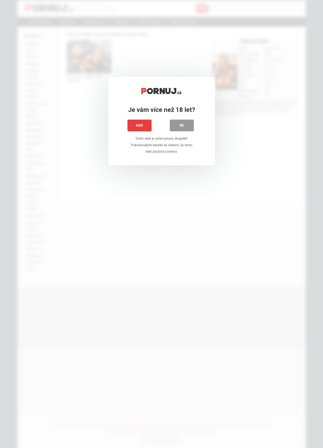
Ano (139, 126)
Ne (182, 126)
